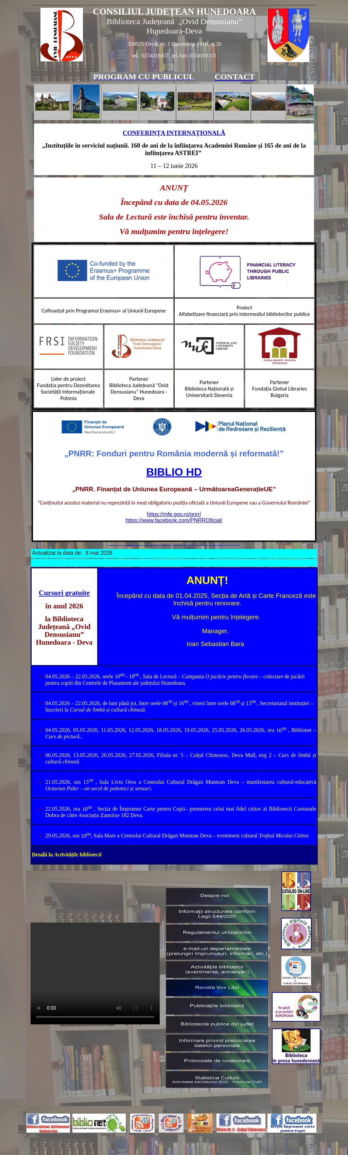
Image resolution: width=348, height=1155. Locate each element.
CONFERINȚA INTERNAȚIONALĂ (174, 132)
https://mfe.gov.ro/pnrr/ (174, 514)
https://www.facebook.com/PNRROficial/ (174, 520)
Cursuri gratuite (64, 593)
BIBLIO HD (174, 472)
